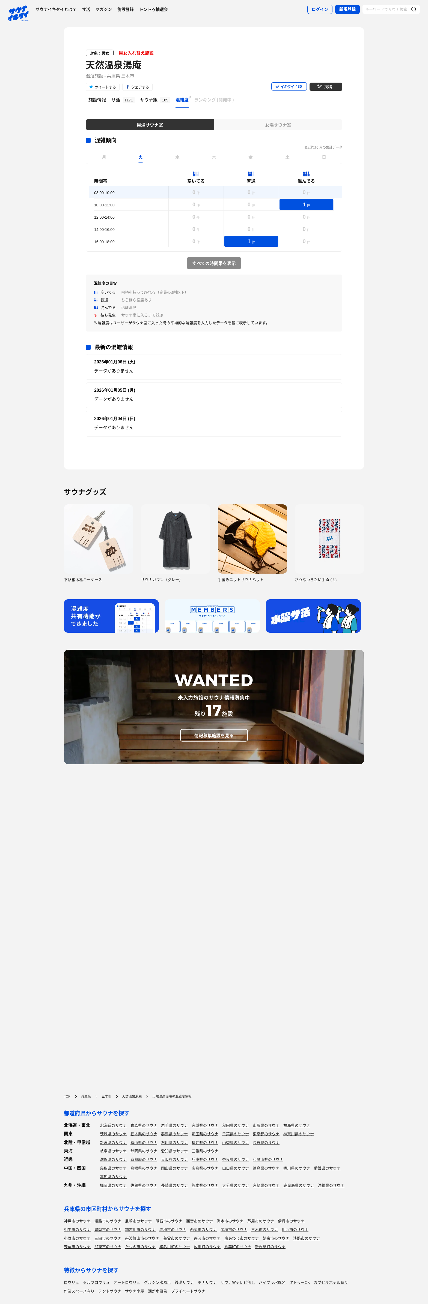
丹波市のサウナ (207, 1238)
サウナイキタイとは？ (55, 9)
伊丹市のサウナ (291, 1221)
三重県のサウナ (205, 1151)
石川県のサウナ (174, 1142)
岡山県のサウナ (174, 1168)
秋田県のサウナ (235, 1125)
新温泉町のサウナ (270, 1246)
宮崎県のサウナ (266, 1185)
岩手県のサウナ (174, 1125)
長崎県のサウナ (174, 1185)
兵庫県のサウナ (205, 1159)
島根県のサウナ (143, 1168)
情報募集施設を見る (214, 735)
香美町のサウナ (237, 1246)
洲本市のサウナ (230, 1221)
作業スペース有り (79, 1291)
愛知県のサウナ (174, 1151)
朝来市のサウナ (276, 1238)
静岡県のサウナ (143, 1151)
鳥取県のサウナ (113, 1168)
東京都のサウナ (266, 1133)
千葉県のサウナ (235, 1133)
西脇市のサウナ (203, 1229)
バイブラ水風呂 (272, 1282)
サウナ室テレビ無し (238, 1282)
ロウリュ (71, 1282)
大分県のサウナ (235, 1185)
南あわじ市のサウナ (241, 1238)
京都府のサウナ (143, 1159)
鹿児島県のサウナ (298, 1185)
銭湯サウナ (184, 1282)
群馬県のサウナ (174, 1133)
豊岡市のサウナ (107, 1229)
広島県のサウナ (205, 1168)
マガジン (104, 9)
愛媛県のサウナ (327, 1168)
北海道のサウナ (113, 1125)
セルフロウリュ (96, 1282)
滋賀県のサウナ (113, 1159)
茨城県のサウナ (113, 1133)
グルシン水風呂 (157, 1282)
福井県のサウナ (205, 1142)
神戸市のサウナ (77, 1221)
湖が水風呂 (157, 1291)
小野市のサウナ (77, 1238)
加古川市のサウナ (140, 1229)
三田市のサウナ (107, 1238)
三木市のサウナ (264, 1229)
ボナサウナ (207, 1282)
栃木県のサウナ (143, 1133)
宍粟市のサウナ (77, 1246)
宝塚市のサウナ (234, 1229)
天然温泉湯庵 (113, 64)
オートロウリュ (127, 1282)
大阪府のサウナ (174, 1159)
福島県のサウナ (296, 1125)
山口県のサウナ (235, 1168)
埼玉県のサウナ (205, 1133)
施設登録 (125, 9)
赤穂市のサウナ (172, 1229)
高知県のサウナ (113, 1176)
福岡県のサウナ (113, 1185)
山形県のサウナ (266, 1125)
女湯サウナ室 (278, 124)
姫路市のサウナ (107, 1221)
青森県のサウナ (143, 1125)
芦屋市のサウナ (260, 1221)
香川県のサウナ (296, 1168)
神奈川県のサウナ (298, 1133)
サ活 (86, 9)
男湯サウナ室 (150, 124)
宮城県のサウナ (205, 1125)
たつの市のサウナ (140, 1246)
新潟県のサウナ (113, 1142)
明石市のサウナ (169, 1221)
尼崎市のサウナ (138, 1221)
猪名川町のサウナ (174, 1246)
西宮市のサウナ (199, 1221)
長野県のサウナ (266, 1142)
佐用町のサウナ (207, 1246)
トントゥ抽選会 (153, 9)
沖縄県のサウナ (331, 1185)
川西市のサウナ (295, 1229)
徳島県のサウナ (266, 1168)
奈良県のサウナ (235, 1159)
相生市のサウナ (77, 1229)
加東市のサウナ (107, 1246)
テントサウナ (109, 1291)
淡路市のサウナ (306, 1238)
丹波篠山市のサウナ (142, 1238)
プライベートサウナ (188, 1291)
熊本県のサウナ (205, 1185)
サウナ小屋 (134, 1291)
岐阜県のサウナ (113, 1151)
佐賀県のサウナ (143, 1185)
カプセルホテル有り (331, 1282)
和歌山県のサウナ (268, 1159)
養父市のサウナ (176, 1238)
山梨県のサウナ (235, 1142)
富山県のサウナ (143, 1142)
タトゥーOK (299, 1282)
